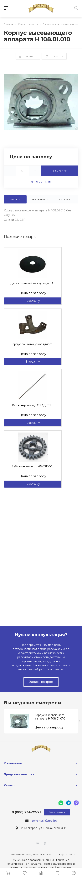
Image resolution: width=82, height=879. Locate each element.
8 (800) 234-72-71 (26, 812)
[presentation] (80, 721)
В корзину (33, 301)
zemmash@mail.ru (44, 820)
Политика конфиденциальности (31, 854)
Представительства (19, 774)
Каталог (10, 785)
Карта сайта (67, 854)
